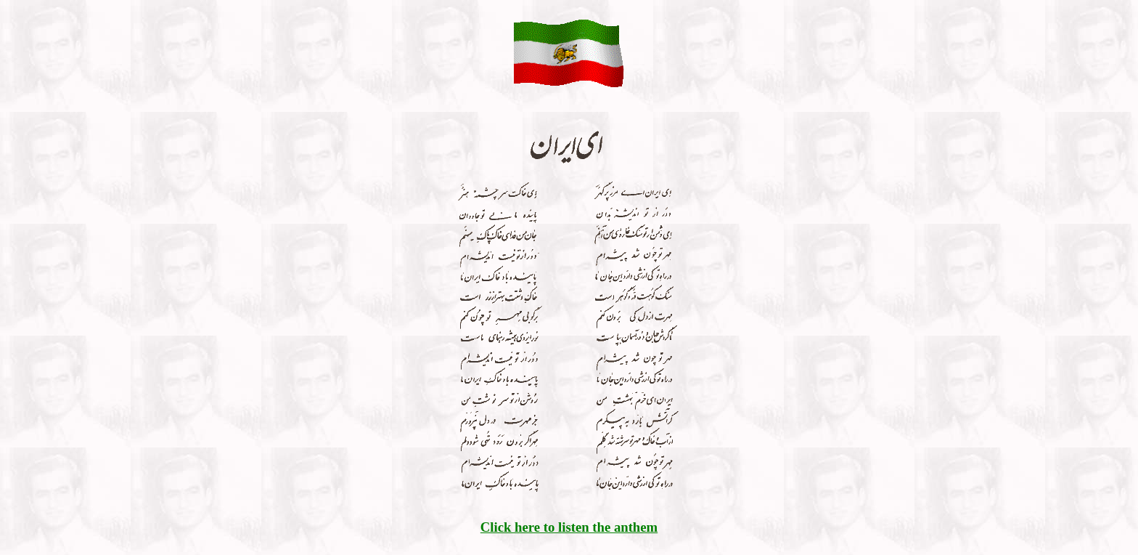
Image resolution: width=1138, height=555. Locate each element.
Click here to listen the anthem (569, 527)
